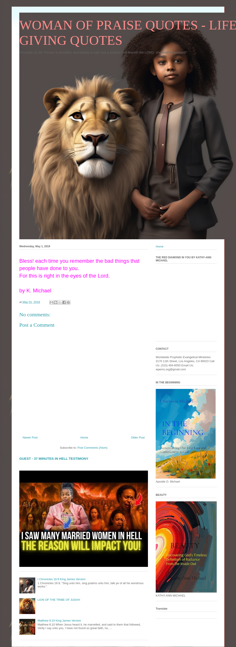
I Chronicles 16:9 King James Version (61, 579)
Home (84, 437)
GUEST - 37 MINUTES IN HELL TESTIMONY (53, 458)
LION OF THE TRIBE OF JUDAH (58, 599)
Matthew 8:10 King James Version (59, 620)
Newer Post (30, 437)
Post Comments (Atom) (92, 447)
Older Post (138, 437)
